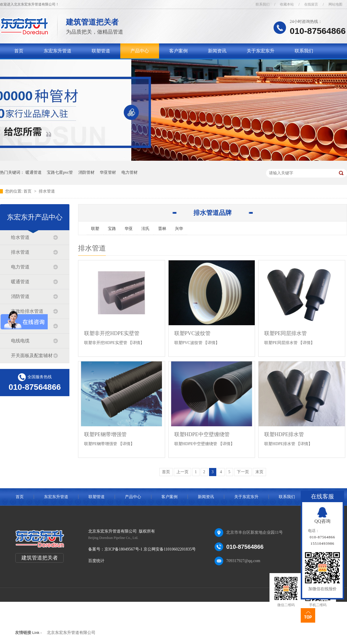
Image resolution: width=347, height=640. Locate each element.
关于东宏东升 (260, 50)
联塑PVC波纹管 (192, 333)
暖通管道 (33, 172)
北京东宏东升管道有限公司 (71, 632)
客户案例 (178, 50)
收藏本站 (287, 4)
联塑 (95, 228)
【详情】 (136, 343)
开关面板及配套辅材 (32, 355)
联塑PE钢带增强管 (105, 434)
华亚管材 (108, 172)
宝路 (112, 228)
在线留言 (311, 4)
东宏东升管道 (57, 50)
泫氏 (145, 228)
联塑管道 (101, 50)
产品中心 (139, 50)
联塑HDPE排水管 (284, 434)
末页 (259, 472)
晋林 (162, 228)
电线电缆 (20, 340)
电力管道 (20, 266)
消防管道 (20, 296)
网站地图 (335, 4)
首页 (18, 50)
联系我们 (263, 4)
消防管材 (86, 172)
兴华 (179, 228)
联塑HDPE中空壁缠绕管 (202, 434)
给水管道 (20, 237)
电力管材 (129, 172)
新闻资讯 (217, 50)
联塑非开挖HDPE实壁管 (111, 333)
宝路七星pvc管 (60, 172)
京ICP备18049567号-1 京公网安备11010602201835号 (150, 549)
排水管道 (47, 191)
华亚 (129, 228)
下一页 (243, 472)
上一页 (182, 472)
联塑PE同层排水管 (285, 333)
